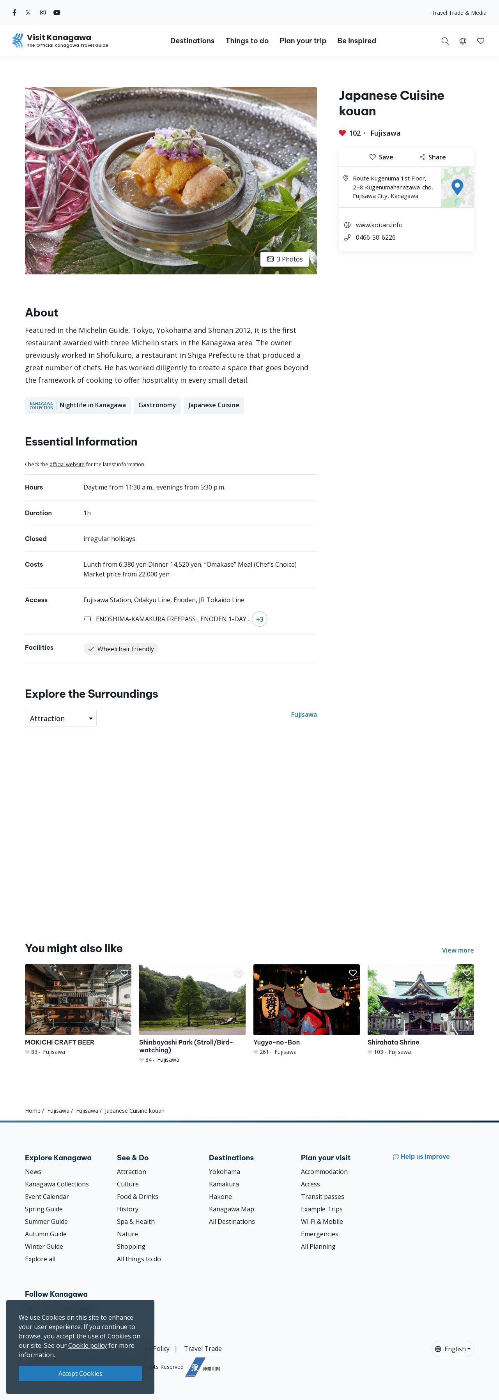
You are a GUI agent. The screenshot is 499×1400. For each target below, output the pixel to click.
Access (310, 1184)
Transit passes (322, 1196)
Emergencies (319, 1234)
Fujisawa (385, 133)
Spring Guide (44, 1209)
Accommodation (324, 1171)
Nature (127, 1234)
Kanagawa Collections (57, 1184)
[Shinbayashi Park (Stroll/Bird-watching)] (192, 1014)
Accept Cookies (80, 1373)
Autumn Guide (46, 1234)
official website (67, 464)
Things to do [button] (247, 40)
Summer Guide (46, 1221)
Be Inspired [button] (356, 40)
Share (433, 157)
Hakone (220, 1196)
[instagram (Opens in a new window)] (43, 12)
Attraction (131, 1171)
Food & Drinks (137, 1196)
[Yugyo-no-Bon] (306, 1010)
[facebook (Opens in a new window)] (14, 12)
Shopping (131, 1246)
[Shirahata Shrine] (421, 1010)
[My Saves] (481, 40)
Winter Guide (44, 1246)
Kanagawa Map (231, 1209)
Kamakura (224, 1184)
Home (33, 1110)
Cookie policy (87, 1345)
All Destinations (232, 1221)
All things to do (139, 1259)
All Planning (318, 1246)
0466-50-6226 (376, 237)
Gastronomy (157, 405)
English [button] (450, 1349)
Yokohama (224, 1171)
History (127, 1209)
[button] (463, 40)
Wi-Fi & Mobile (322, 1221)
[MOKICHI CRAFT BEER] (78, 1010)
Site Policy (155, 1348)
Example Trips (322, 1209)
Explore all (40, 1259)
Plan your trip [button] (303, 40)
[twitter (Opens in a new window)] (28, 12)
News (33, 1171)
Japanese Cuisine (214, 405)
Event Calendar (47, 1196)
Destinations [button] (192, 40)
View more (458, 950)
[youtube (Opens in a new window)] (56, 12)
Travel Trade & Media (459, 12)
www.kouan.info (379, 225)
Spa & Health (136, 1221)
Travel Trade (203, 1348)
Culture (128, 1184)
